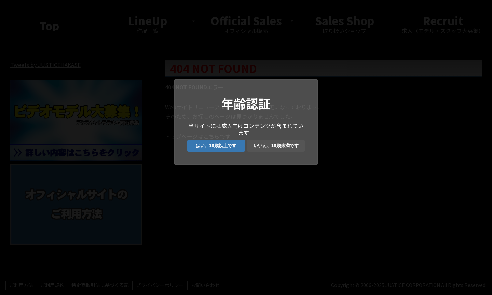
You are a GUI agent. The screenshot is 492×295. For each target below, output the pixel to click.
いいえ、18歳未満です (276, 145)
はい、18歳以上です (216, 145)
